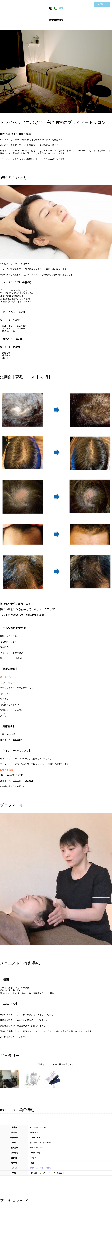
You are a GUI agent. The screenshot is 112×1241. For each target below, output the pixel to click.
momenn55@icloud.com (40, 1168)
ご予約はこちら (102, 4)
